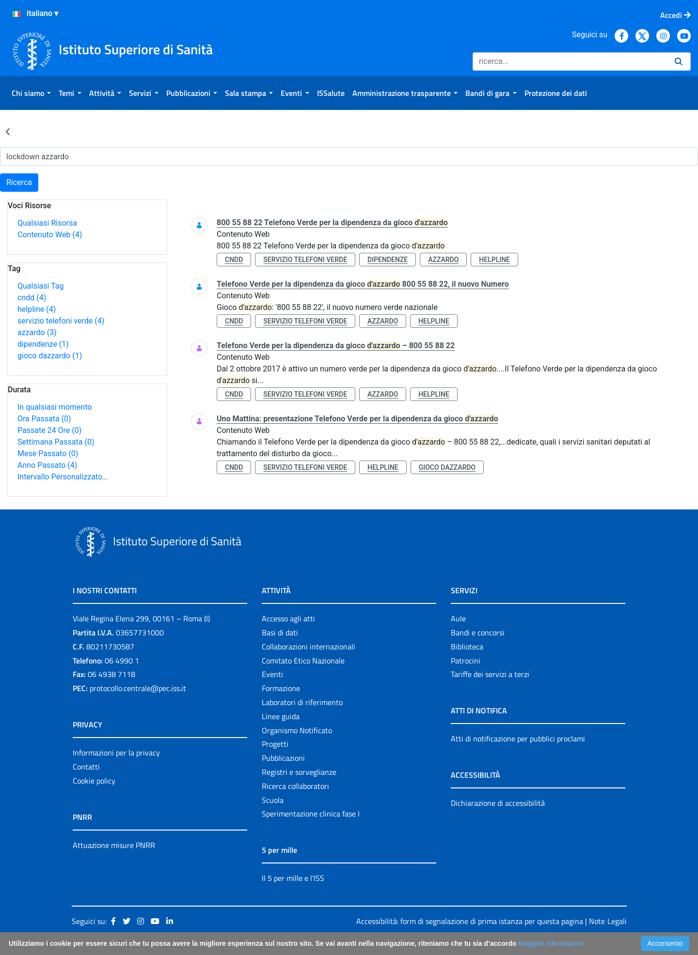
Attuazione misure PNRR (114, 845)
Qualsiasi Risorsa (47, 223)
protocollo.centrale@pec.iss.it (138, 688)
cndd (31, 297)
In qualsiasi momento (54, 407)
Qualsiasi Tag (40, 286)
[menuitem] (31, 93)
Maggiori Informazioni (550, 943)
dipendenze (43, 344)
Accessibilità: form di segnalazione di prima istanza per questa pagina (469, 921)
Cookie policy (94, 780)
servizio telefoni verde (60, 320)
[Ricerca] (570, 61)
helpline (36, 309)
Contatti (86, 766)
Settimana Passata (55, 442)
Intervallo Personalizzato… (62, 476)
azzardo (37, 332)
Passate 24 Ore (49, 430)
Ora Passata (44, 418)
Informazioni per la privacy (116, 752)
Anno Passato (47, 465)
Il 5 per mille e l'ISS (293, 878)
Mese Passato (47, 453)
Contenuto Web (49, 234)
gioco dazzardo (49, 355)
